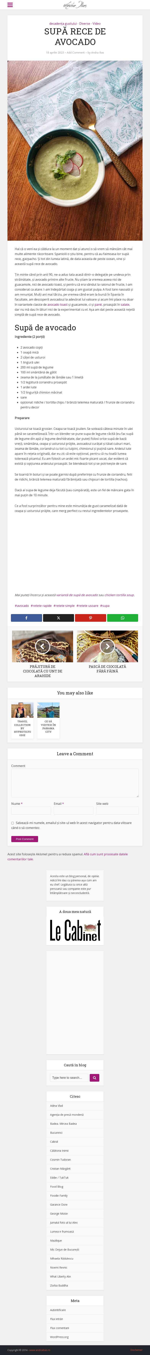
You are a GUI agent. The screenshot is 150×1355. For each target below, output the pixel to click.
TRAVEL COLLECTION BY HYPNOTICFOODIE (22, 728)
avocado (23, 606)
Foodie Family (59, 1195)
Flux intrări (56, 1319)
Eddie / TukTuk (59, 1177)
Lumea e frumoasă (62, 1231)
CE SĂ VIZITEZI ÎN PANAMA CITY (48, 726)
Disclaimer (136, 1350)
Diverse (84, 23)
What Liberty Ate (60, 1276)
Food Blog (56, 1186)
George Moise (59, 1213)
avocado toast (57, 304)
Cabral (54, 1141)
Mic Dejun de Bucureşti (64, 1249)
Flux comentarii (59, 1328)
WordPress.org (59, 1337)
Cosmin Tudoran (60, 1159)
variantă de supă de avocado (77, 595)
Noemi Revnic (58, 1267)
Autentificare (58, 1310)
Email (59, 804)
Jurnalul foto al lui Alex (63, 1222)
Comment (18, 766)
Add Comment (76, 52)
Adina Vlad (56, 1105)
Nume (17, 804)
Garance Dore (59, 1204)
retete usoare (88, 606)
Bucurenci (56, 1132)
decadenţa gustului (63, 23)
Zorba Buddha (59, 1285)
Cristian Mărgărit (60, 1168)
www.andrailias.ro (39, 1350)
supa (105, 606)
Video (97, 23)
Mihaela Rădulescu (61, 1258)
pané (98, 304)
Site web (102, 804)
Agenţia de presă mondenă (67, 1114)
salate (125, 304)
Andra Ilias (97, 52)
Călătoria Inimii (59, 1150)
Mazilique (56, 1240)
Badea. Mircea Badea (63, 1123)
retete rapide (42, 606)
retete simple (65, 606)
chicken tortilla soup (119, 595)
